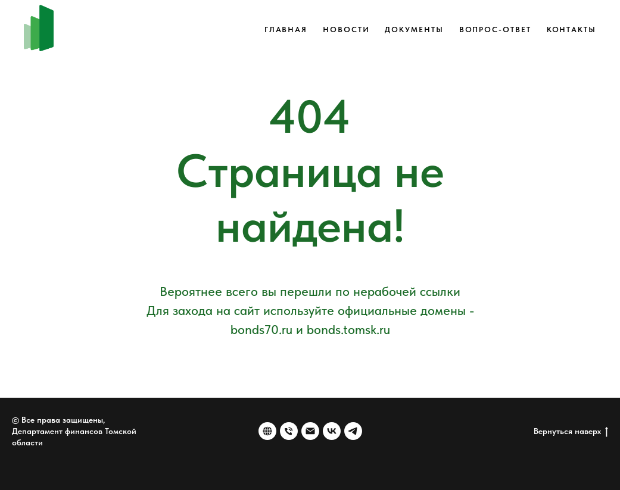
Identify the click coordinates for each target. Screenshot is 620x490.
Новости (346, 29)
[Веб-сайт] (267, 431)
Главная (285, 29)
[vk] (332, 431)
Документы (414, 29)
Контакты (571, 29)
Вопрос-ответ (495, 29)
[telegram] (353, 431)
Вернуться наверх (571, 431)
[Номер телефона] (289, 431)
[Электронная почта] (310, 431)
